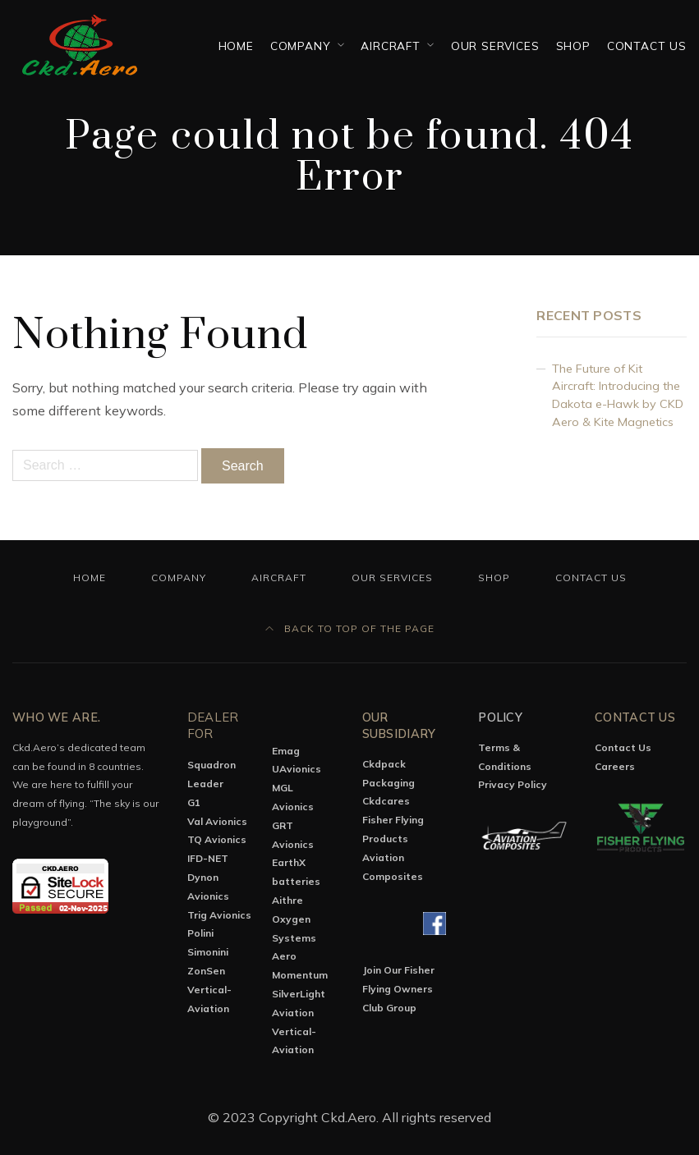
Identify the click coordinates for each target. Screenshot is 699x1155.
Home (236, 46)
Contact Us (647, 46)
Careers (615, 766)
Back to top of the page (350, 628)
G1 (193, 802)
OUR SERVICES (495, 46)
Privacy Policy (512, 784)
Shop (573, 46)
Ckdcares (386, 801)
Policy (500, 717)
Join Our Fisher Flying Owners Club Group (398, 989)
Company (300, 46)
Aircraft (391, 46)
